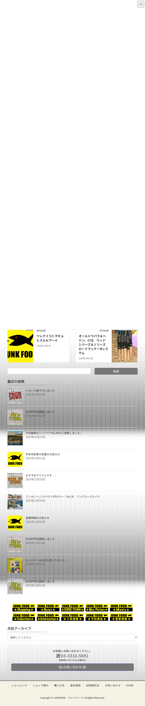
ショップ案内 (41, 685)
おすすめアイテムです (39, 475)
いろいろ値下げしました (40, 390)
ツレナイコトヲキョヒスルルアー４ (50, 338)
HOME (130, 685)
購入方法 (59, 685)
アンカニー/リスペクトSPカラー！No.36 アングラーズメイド (63, 496)
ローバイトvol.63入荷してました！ (46, 560)
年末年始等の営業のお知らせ (43, 454)
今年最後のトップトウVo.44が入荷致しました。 (54, 433)
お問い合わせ (113, 685)
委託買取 (75, 685)
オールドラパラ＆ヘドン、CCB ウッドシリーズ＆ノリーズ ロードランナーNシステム (94, 344)
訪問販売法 (92, 685)
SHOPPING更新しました (40, 412)
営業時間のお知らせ (37, 518)
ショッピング (19, 685)
